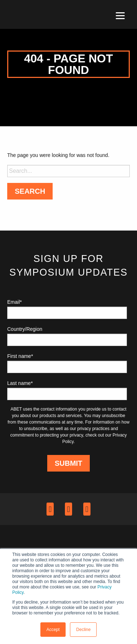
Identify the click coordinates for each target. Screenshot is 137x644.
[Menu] (120, 15)
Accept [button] (53, 629)
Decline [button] (83, 629)
